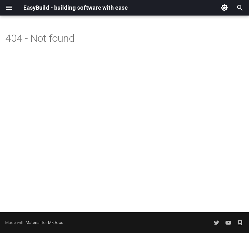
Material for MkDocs (44, 222)
